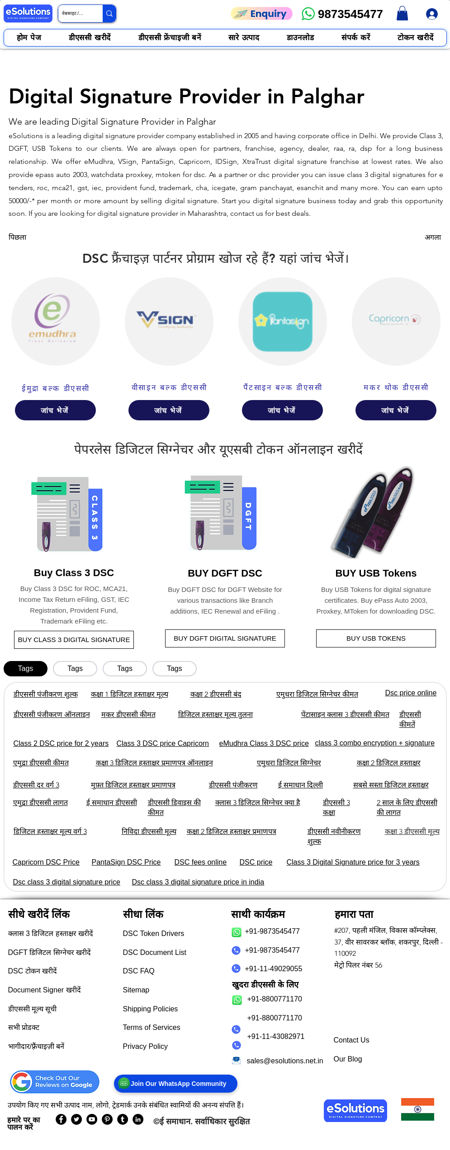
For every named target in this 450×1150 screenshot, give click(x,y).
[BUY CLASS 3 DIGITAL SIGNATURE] (74, 640)
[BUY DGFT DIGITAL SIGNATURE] (225, 638)
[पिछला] (38, 237)
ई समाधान (175, 1121)
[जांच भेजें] (55, 410)
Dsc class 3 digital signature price (66, 882)
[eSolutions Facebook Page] (61, 1119)
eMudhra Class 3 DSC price (264, 743)
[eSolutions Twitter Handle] (76, 1119)
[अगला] (418, 237)
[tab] (26, 668)
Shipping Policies (150, 1009)
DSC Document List (155, 952)
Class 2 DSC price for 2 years (61, 743)
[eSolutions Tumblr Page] (122, 1119)
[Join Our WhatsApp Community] (175, 1084)
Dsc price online (411, 693)
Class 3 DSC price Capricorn (163, 743)
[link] (402, 13)
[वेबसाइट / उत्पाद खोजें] (73, 13)
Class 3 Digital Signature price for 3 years (353, 862)
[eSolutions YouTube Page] (91, 1119)
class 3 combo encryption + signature (375, 743)
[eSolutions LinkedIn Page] (138, 1119)
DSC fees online (201, 862)
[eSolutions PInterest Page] (107, 1119)
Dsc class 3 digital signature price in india (198, 882)
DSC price (256, 862)
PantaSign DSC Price (126, 862)
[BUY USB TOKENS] (376, 638)
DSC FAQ (139, 971)
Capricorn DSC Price (46, 862)
